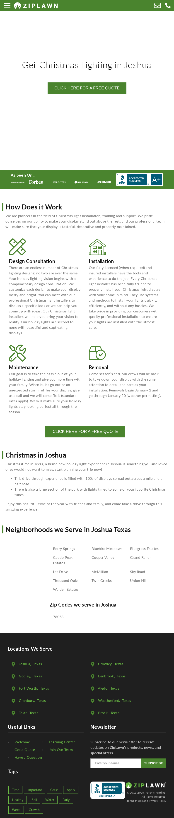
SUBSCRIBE (153, 763)
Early (66, 800)
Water (49, 800)
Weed (16, 810)
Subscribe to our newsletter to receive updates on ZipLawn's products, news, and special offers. (125, 747)
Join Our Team (61, 749)
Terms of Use (135, 800)
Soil (34, 800)
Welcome (22, 742)
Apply (71, 790)
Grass (54, 790)
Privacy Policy (157, 800)
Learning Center (62, 742)
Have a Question (28, 757)
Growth (34, 810)
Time (15, 790)
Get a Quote (24, 749)
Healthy (17, 800)
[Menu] (7, 5)
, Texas (30, 664)
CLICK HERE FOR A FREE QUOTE (87, 88)
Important (34, 790)
